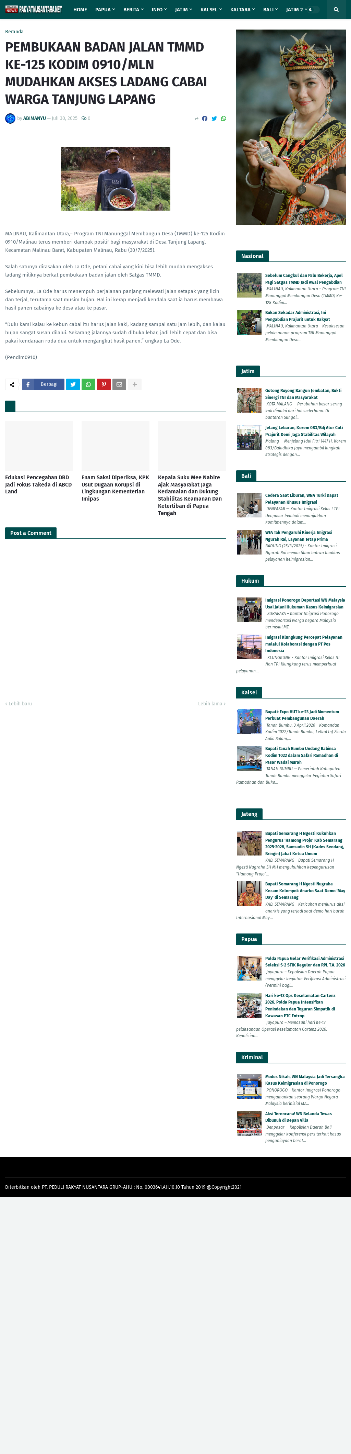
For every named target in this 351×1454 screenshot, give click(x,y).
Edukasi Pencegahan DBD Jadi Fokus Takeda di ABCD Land (38, 484)
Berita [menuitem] (131, 10)
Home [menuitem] (80, 10)
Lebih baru (20, 704)
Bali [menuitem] (268, 10)
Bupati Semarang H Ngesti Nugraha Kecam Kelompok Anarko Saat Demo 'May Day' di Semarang (305, 891)
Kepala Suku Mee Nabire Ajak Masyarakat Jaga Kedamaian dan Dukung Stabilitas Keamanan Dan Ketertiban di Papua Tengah (190, 495)
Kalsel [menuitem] (209, 10)
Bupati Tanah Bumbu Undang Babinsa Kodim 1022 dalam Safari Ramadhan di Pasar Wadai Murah (301, 755)
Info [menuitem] (157, 10)
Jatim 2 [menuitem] (294, 10)
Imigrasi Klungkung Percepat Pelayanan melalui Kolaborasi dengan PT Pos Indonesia (303, 644)
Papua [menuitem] (103, 10)
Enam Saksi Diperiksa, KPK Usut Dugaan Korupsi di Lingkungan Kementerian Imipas (115, 488)
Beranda (14, 32)
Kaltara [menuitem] (240, 10)
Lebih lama (210, 704)
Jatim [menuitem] (181, 10)
